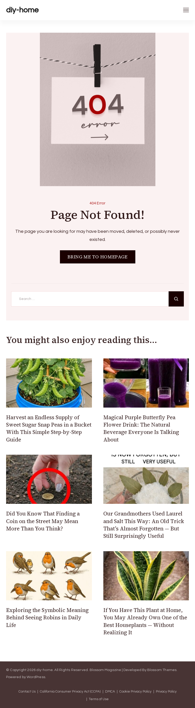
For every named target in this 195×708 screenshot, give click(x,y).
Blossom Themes (162, 670)
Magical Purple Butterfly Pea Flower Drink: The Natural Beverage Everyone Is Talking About (141, 428)
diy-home (22, 10)
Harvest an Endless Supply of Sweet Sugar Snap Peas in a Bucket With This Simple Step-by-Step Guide (48, 428)
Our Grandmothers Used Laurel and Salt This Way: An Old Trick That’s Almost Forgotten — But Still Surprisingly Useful (143, 525)
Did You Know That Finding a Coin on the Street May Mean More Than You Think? (43, 521)
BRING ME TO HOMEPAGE (98, 257)
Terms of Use (99, 699)
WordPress (36, 677)
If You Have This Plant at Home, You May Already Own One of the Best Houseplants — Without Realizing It (145, 621)
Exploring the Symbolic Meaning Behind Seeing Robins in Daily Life (47, 617)
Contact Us (27, 691)
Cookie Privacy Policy (135, 691)
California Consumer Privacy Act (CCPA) (70, 691)
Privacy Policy (166, 691)
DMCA (110, 691)
